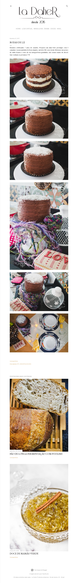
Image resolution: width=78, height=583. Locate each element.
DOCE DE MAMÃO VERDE (24, 553)
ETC (18, 364)
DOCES (53, 29)
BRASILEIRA (38, 29)
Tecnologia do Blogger (39, 570)
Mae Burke (45, 574)
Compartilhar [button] (14, 361)
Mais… (59, 29)
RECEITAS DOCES (25, 364)
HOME (18, 29)
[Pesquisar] (67, 6)
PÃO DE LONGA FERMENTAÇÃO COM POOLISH (36, 453)
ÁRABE (46, 29)
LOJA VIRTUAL (27, 29)
